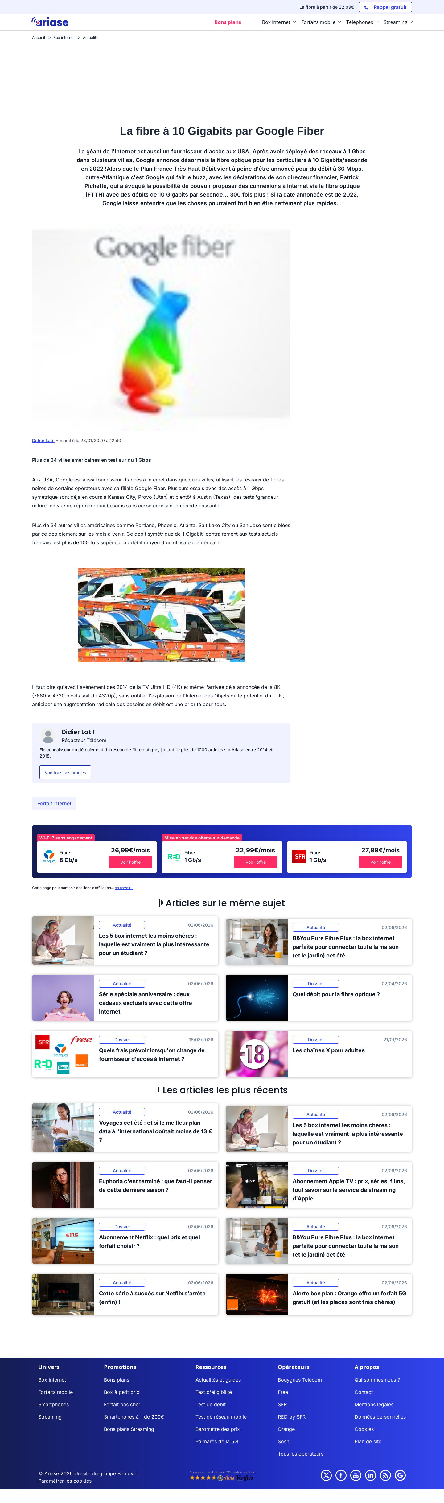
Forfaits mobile (55, 1392)
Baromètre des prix (217, 1429)
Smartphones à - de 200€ (134, 1417)
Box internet (52, 1380)
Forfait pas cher (122, 1404)
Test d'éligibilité (213, 1392)
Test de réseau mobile (221, 1417)
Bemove (126, 1473)
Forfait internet (54, 803)
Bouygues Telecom (300, 1380)
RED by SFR (292, 1417)
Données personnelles (380, 1417)
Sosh (283, 1441)
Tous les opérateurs (300, 1454)
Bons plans (116, 1380)
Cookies (364, 1429)
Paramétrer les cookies (65, 1481)
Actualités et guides (218, 1380)
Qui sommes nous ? (377, 1380)
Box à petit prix (121, 1392)
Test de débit (210, 1404)
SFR (282, 1404)
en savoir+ (124, 887)
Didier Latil (43, 440)
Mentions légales (374, 1404)
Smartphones (53, 1404)
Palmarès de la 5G (216, 1441)
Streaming (50, 1417)
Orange (286, 1429)
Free (283, 1392)
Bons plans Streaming (129, 1429)
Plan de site (368, 1441)
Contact (364, 1392)
